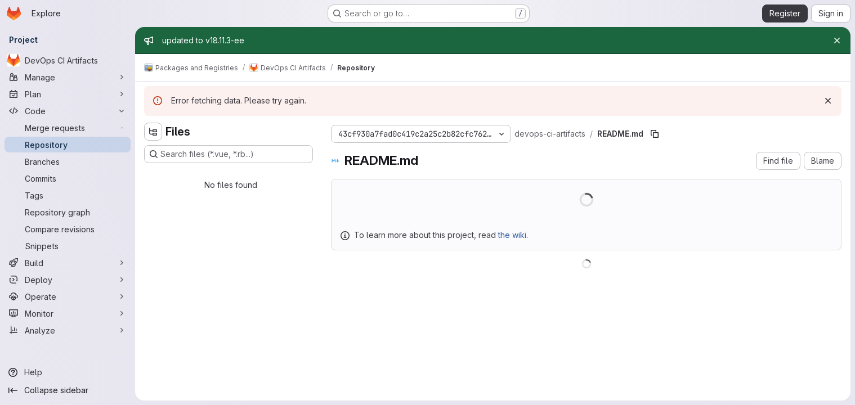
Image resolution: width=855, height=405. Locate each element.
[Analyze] (68, 330)
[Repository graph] (68, 212)
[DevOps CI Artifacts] (68, 60)
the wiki (512, 235)
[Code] (68, 111)
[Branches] (68, 161)
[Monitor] (68, 313)
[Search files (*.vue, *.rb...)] (228, 154)
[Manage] (68, 77)
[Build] (68, 263)
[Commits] (68, 178)
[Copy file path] (655, 134)
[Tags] (68, 195)
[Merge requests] (68, 128)
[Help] (68, 372)
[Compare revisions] (68, 229)
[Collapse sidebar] (68, 390)
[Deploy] (68, 279)
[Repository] (68, 144)
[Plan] (68, 94)
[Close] (837, 40)
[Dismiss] (828, 100)
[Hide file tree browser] (153, 132)
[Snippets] (68, 246)
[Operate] (68, 296)
